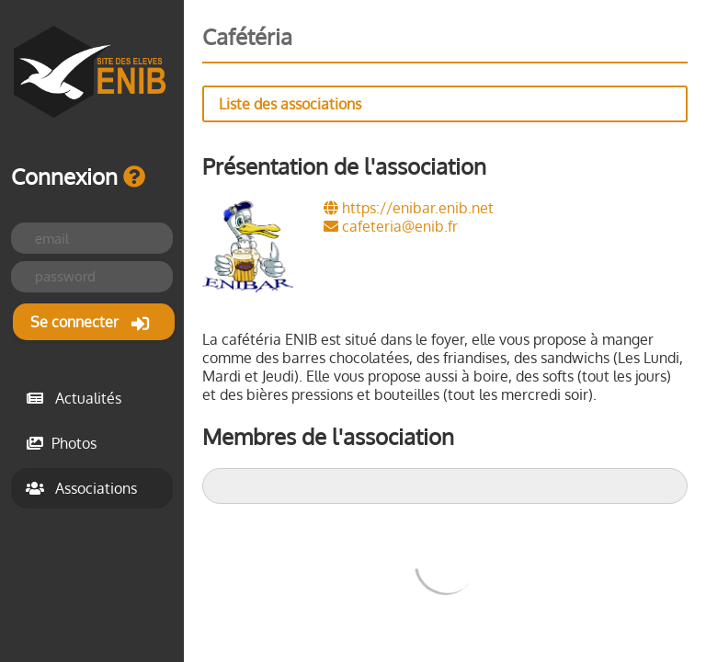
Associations (81, 488)
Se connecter (89, 322)
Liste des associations (290, 104)
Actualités (73, 398)
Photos (61, 443)
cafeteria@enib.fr (391, 226)
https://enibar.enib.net (409, 208)
